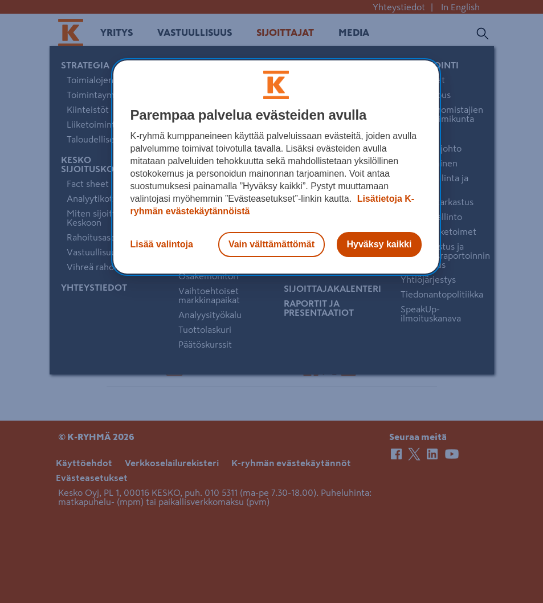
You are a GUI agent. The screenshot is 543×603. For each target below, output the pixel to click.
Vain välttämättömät (271, 244)
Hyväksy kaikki (379, 244)
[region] (276, 167)
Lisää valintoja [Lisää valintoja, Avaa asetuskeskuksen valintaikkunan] (161, 244)
